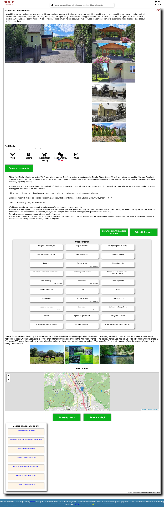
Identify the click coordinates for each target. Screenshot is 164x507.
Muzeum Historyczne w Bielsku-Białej (26, 466)
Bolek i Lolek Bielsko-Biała (26, 484)
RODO (77, 504)
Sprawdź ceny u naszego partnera (114, 232)
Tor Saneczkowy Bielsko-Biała (26, 457)
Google (32, 502)
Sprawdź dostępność (19, 168)
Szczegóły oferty (67, 417)
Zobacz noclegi (97, 417)
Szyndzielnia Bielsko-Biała (26, 448)
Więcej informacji (143, 232)
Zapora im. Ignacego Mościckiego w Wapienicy (26, 439)
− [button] (8, 380)
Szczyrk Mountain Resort (26, 430)
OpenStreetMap (153, 409)
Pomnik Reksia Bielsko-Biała (26, 475)
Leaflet (144, 409)
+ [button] (8, 376)
